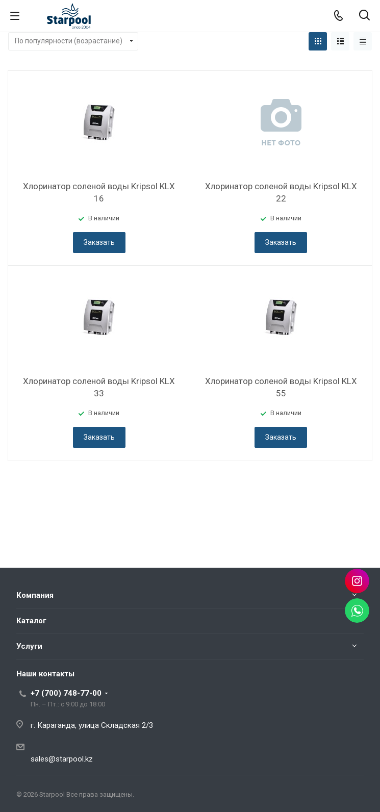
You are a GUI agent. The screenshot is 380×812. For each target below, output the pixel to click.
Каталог (31, 620)
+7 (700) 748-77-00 (66, 693)
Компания (35, 595)
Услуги (29, 646)
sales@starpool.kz (62, 759)
